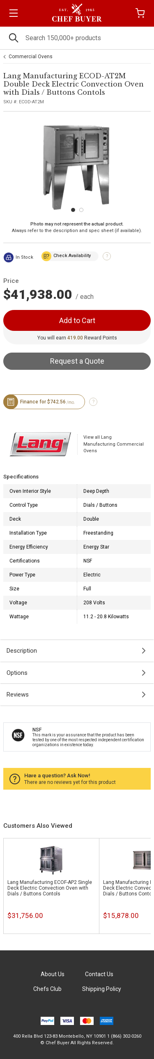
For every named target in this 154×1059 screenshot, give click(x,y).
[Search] (77, 38)
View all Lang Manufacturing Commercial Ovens (113, 444)
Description (22, 650)
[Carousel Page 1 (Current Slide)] (73, 210)
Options (17, 672)
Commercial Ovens (31, 56)
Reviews (18, 694)
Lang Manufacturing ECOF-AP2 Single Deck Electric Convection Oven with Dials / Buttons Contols (49, 888)
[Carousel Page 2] (81, 210)
